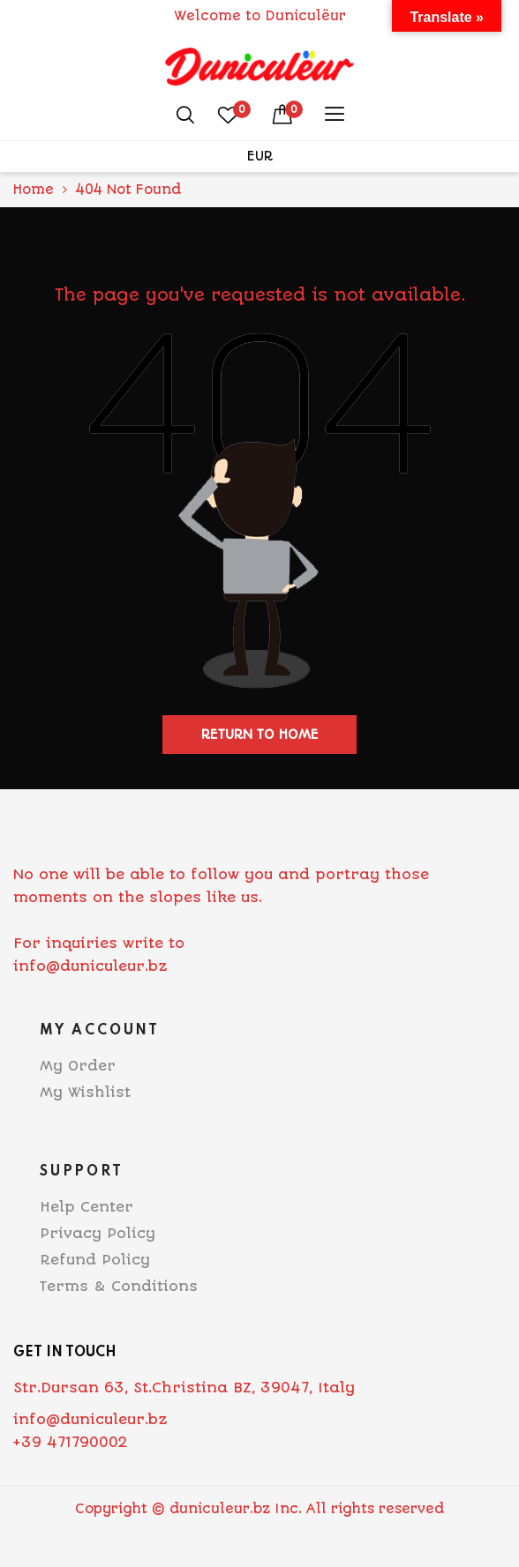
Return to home (260, 734)
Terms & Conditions (119, 1286)
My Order (78, 1065)
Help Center (86, 1206)
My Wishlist (85, 1092)
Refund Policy (95, 1259)
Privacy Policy (97, 1233)
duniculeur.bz (219, 1509)
